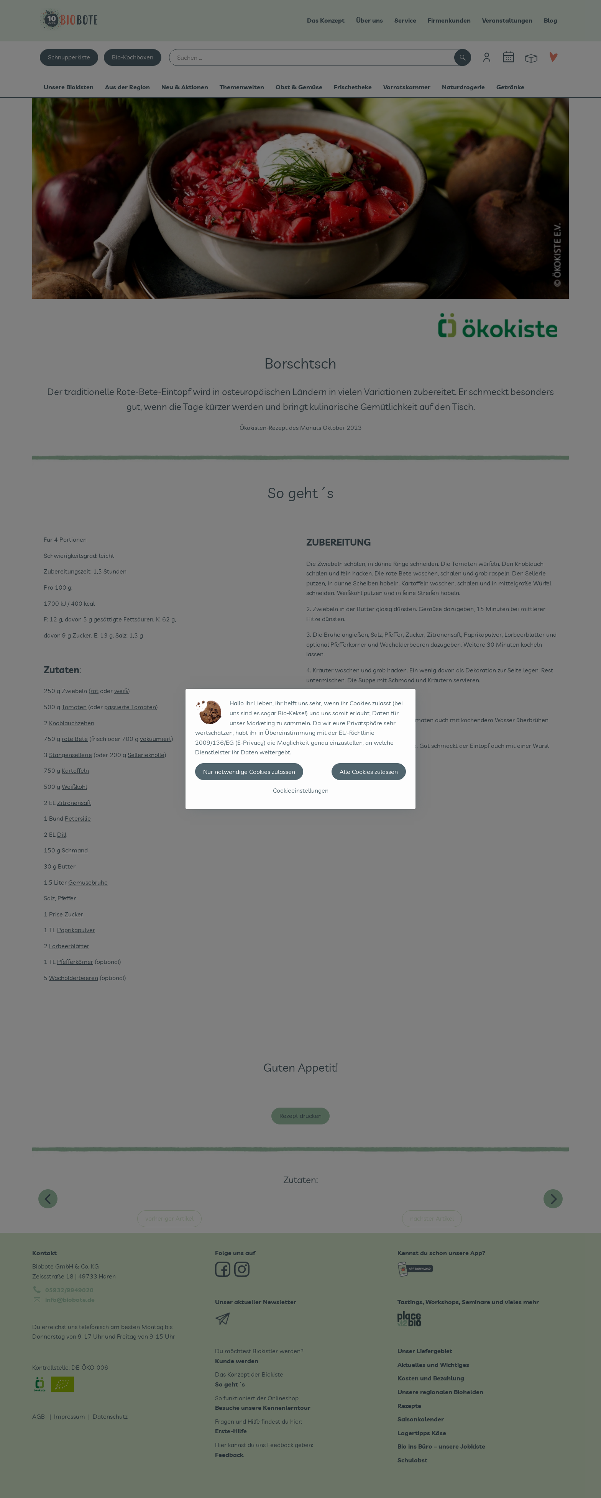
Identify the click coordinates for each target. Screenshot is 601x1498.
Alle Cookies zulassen (369, 771)
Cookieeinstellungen (300, 790)
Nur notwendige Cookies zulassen (249, 771)
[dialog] (300, 749)
